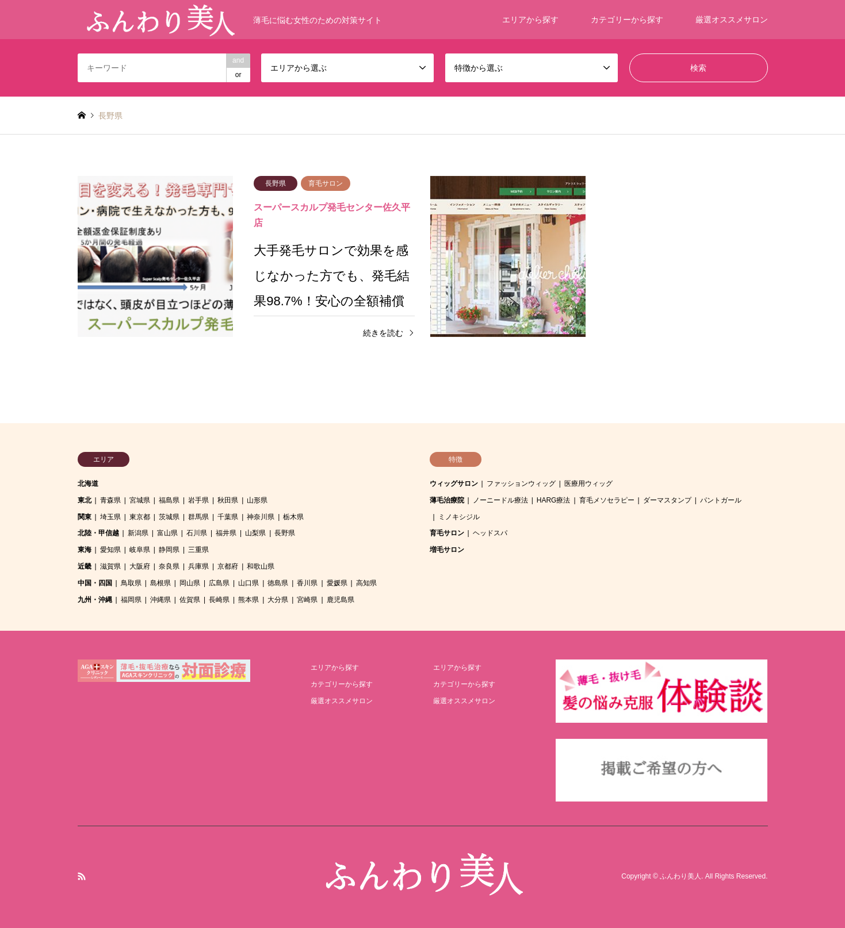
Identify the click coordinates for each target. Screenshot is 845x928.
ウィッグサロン (454, 484)
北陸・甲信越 (98, 533)
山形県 (257, 500)
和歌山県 (260, 566)
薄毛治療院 (447, 500)
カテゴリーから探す (627, 19)
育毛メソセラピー (606, 500)
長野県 (284, 533)
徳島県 (277, 583)
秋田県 (227, 500)
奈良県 (169, 566)
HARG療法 (554, 500)
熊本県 (248, 600)
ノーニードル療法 (500, 500)
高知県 (366, 583)
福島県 (169, 500)
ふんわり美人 (680, 877)
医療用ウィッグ (588, 484)
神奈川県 (260, 517)
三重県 (198, 550)
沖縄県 (160, 600)
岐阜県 (139, 550)
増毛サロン (447, 550)
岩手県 (198, 500)
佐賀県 (189, 600)
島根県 (160, 583)
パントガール (720, 500)
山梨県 (255, 533)
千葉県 (227, 517)
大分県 (277, 600)
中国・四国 (95, 583)
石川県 (196, 533)
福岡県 (131, 600)
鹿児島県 (340, 600)
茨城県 (169, 517)
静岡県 (169, 550)
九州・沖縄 (95, 600)
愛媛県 (337, 583)
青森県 (110, 500)
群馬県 (198, 517)
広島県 (219, 583)
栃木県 (293, 517)
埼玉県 (110, 517)
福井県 (226, 533)
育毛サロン (447, 533)
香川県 (307, 583)
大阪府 (139, 566)
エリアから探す (530, 19)
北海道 (88, 484)
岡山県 (189, 583)
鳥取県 (131, 583)
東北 (84, 500)
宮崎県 (307, 600)
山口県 (248, 583)
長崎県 (219, 600)
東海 (84, 550)
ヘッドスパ (490, 533)
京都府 (227, 566)
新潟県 (138, 533)
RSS (82, 876)
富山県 (167, 533)
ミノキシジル (459, 517)
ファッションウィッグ (521, 484)
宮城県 (139, 500)
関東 (84, 517)
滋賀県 (110, 566)
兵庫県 (198, 566)
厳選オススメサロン (731, 19)
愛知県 (110, 550)
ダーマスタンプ (667, 500)
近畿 (84, 566)
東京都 (139, 517)
